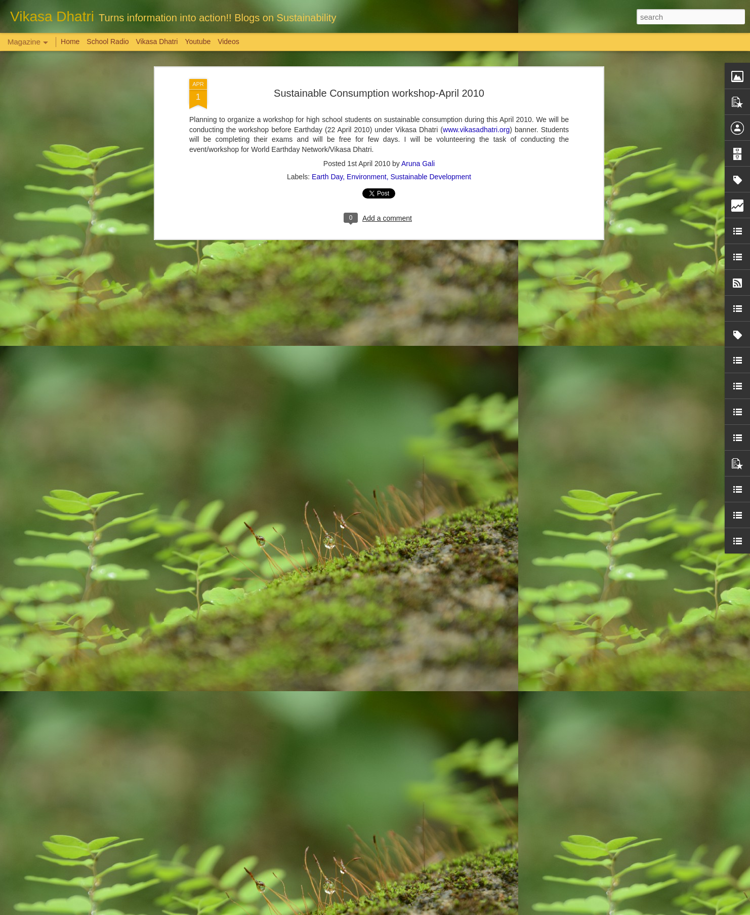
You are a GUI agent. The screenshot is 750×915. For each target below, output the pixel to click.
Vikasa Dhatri (157, 41)
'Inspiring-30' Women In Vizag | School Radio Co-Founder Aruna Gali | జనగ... (361, 793)
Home (70, 41)
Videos (228, 41)
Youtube (198, 41)
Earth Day (327, 52)
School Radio (108, 41)
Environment (367, 52)
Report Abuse (436, 909)
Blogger (406, 909)
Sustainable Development (430, 52)
